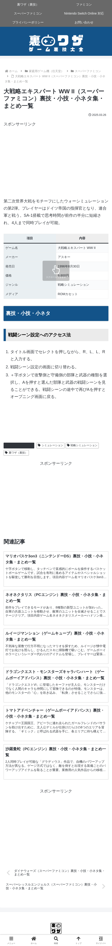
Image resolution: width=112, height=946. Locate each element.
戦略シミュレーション (82, 445)
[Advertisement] (56, 159)
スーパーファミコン (19, 445)
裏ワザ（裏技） (16, 452)
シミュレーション (50, 445)
